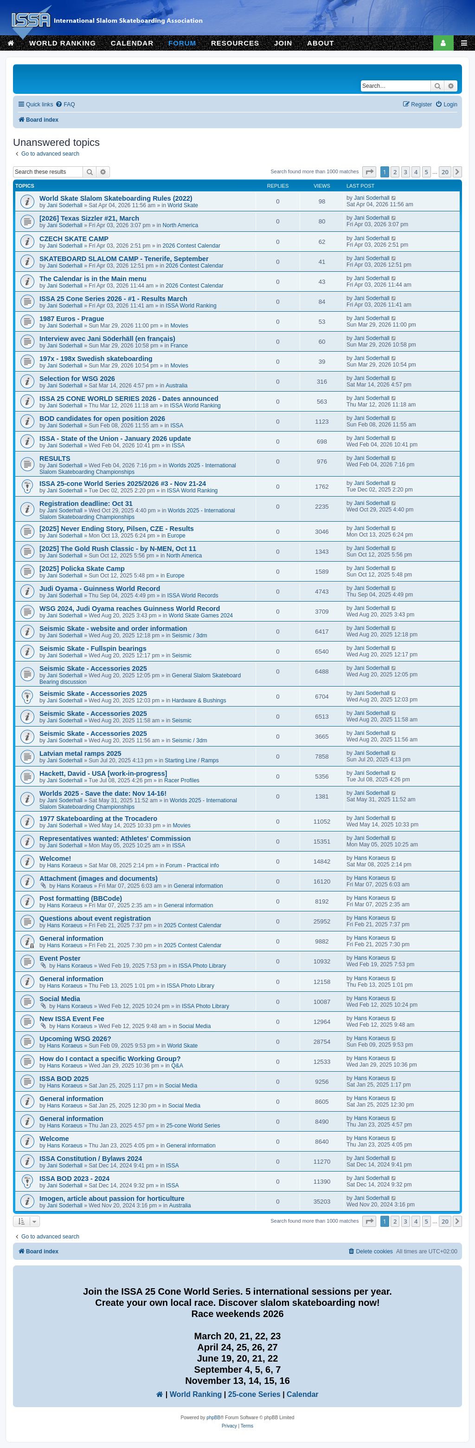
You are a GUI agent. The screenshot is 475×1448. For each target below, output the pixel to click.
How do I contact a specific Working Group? (110, 1058)
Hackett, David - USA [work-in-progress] (103, 773)
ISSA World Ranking (191, 305)
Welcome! (55, 858)
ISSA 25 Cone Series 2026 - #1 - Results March (113, 298)
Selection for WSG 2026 (77, 378)
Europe (176, 535)
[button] (369, 171)
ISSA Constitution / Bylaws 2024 (90, 1158)
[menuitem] (65, 104)
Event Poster (60, 958)
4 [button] (415, 172)
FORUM (182, 43)
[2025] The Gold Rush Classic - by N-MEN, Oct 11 (117, 548)
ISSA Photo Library (202, 966)
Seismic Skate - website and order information (113, 628)
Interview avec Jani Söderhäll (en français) (107, 338)
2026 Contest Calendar (191, 245)
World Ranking (196, 1394)
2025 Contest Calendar (192, 925)
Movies (179, 325)
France (179, 345)
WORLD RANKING (62, 43)
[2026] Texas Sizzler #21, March (89, 218)
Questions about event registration (95, 918)
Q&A (177, 1065)
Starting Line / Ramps (191, 760)
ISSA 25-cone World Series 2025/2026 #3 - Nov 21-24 (122, 483)
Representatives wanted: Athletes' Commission (115, 838)
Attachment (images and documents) (98, 878)
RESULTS (55, 458)
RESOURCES (235, 43)
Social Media (59, 998)
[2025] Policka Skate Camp (82, 568)
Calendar (302, 1394)
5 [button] (426, 172)
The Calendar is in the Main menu (93, 278)
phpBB (213, 1417)
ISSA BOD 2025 (64, 1078)
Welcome (54, 1138)
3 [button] (405, 172)
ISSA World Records (192, 595)
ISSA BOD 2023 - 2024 (74, 1178)
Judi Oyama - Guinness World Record (99, 588)
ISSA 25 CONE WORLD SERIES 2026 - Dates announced (128, 398)
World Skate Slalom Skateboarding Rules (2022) (116, 198)
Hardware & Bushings (199, 700)
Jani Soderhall (65, 205)
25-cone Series (254, 1394)
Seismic (182, 655)
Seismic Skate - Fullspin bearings (93, 648)
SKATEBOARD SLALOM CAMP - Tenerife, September (124, 258)
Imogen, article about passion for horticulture (112, 1198)
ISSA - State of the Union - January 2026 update (115, 438)
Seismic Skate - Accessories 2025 (93, 668)
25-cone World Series (193, 1125)
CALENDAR (132, 43)
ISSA (176, 425)
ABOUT (320, 43)
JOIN (283, 43)
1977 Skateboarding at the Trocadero (98, 818)
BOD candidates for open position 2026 (102, 418)
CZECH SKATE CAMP (74, 238)
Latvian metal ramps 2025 (80, 753)
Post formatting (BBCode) (80, 898)
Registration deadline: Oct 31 (86, 503)
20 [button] (445, 172)
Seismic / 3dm (189, 635)
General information (198, 886)
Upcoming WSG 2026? (75, 1038)
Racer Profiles (181, 780)
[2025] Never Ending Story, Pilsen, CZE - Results (116, 528)
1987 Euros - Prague (71, 318)
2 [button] (395, 172)
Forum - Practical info (192, 865)
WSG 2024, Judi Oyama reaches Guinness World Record (129, 608)
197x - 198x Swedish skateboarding (96, 358)
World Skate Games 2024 (201, 615)
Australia (176, 385)
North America (181, 225)
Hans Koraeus (65, 865)
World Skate (182, 205)
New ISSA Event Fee (71, 1018)
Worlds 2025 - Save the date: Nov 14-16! (103, 793)
